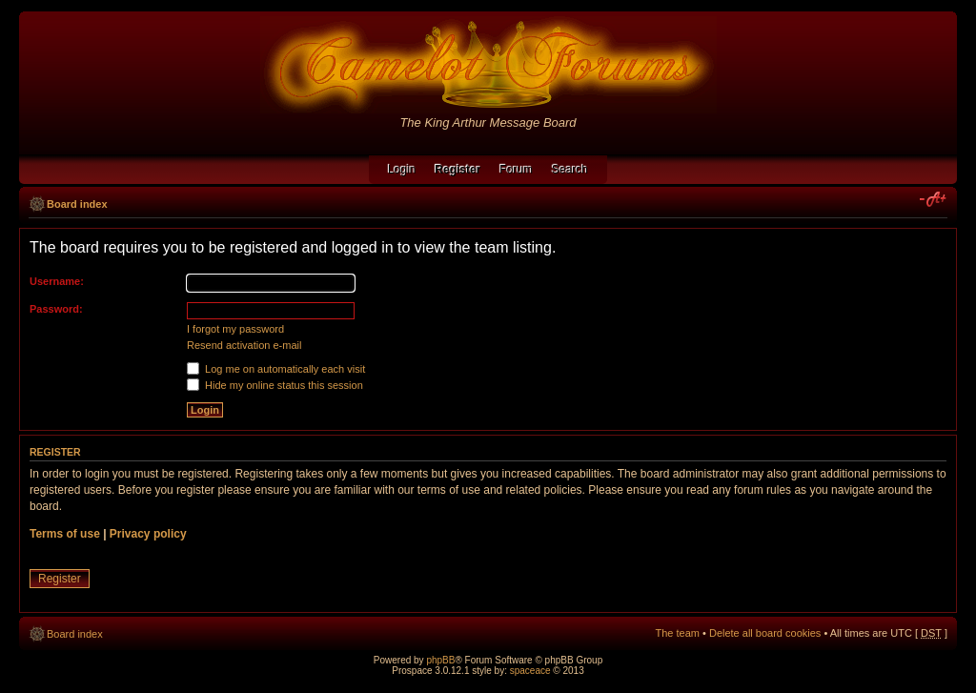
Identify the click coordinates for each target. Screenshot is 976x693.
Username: (57, 281)
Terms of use (65, 533)
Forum (516, 169)
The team (678, 633)
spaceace (530, 670)
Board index (77, 204)
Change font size (933, 200)
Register (59, 578)
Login (402, 169)
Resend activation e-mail (244, 345)
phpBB (440, 660)
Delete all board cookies (765, 633)
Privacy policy (148, 533)
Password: (56, 309)
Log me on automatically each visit (276, 369)
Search (570, 169)
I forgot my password (235, 329)
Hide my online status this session (275, 385)
